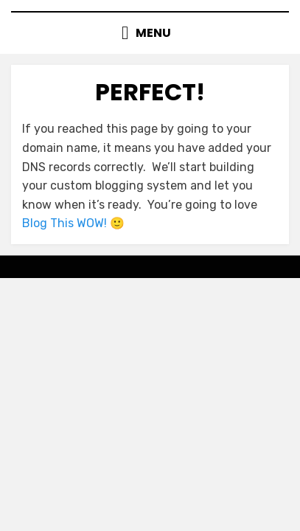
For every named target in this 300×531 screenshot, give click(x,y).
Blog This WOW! (64, 223)
